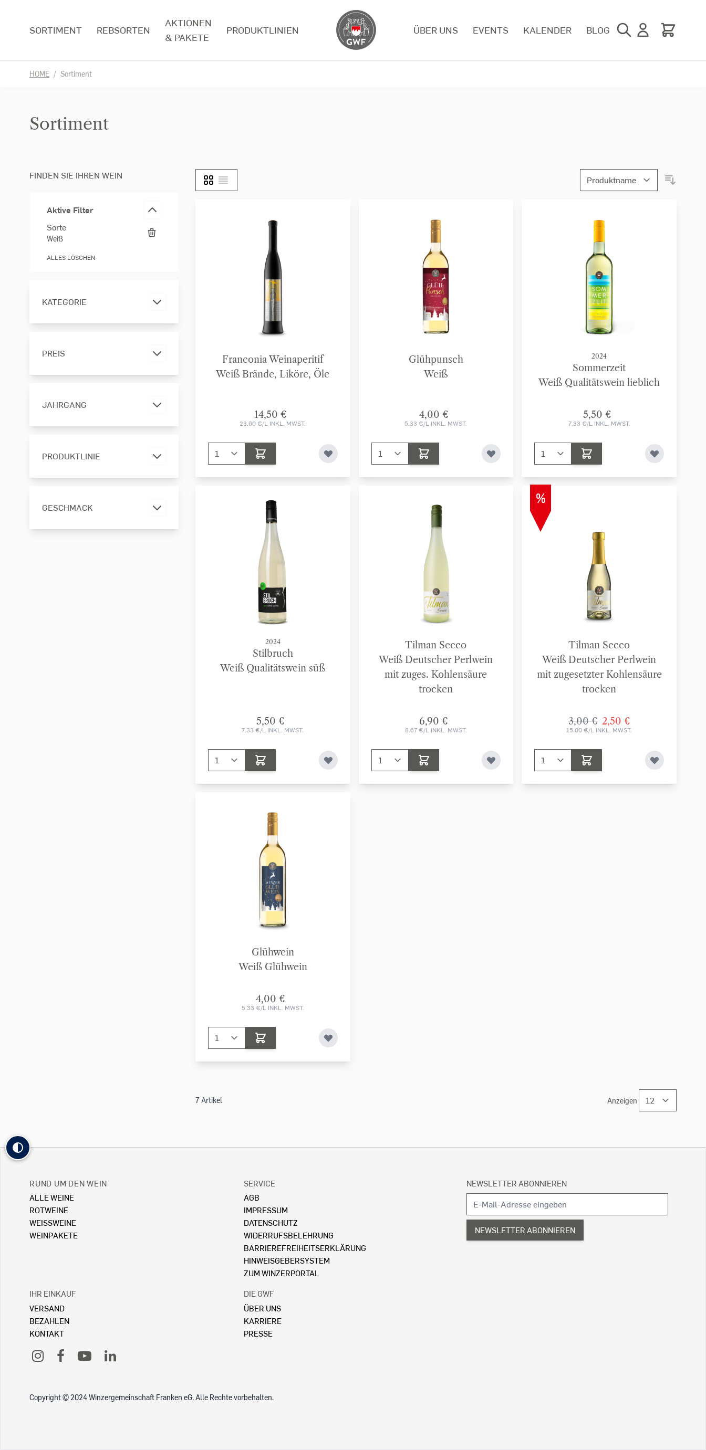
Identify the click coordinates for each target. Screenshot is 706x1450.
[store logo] (356, 30)
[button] (17, 1147)
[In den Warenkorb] (260, 454)
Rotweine (48, 1209)
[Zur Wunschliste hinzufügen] (328, 453)
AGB (251, 1197)
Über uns (435, 29)
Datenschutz (271, 1222)
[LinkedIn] (110, 1355)
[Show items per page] (658, 1100)
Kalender (547, 29)
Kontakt (46, 1333)
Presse (258, 1333)
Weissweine (52, 1222)
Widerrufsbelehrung (289, 1235)
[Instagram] (37, 1355)
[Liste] (223, 180)
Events (490, 29)
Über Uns (262, 1308)
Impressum (266, 1209)
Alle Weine (51, 1197)
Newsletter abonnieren (516, 1183)
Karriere (263, 1320)
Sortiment (55, 29)
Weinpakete (53, 1235)
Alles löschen (71, 257)
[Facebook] (60, 1355)
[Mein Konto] (642, 29)
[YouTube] (84, 1355)
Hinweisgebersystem (287, 1260)
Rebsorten (123, 29)
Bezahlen (49, 1320)
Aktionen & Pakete (188, 30)
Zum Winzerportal (281, 1272)
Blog (598, 29)
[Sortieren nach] (619, 180)
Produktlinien (262, 29)
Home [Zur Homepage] (39, 74)
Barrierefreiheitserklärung (305, 1247)
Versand (47, 1308)
